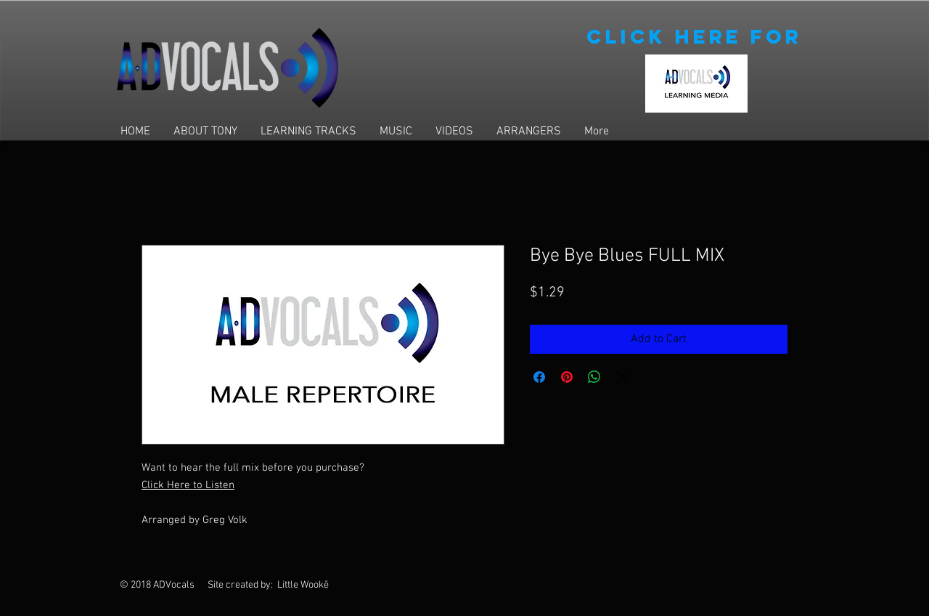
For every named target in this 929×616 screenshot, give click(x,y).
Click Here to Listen (188, 485)
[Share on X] (622, 377)
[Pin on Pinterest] (567, 377)
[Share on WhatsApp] (594, 377)
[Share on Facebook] (539, 377)
